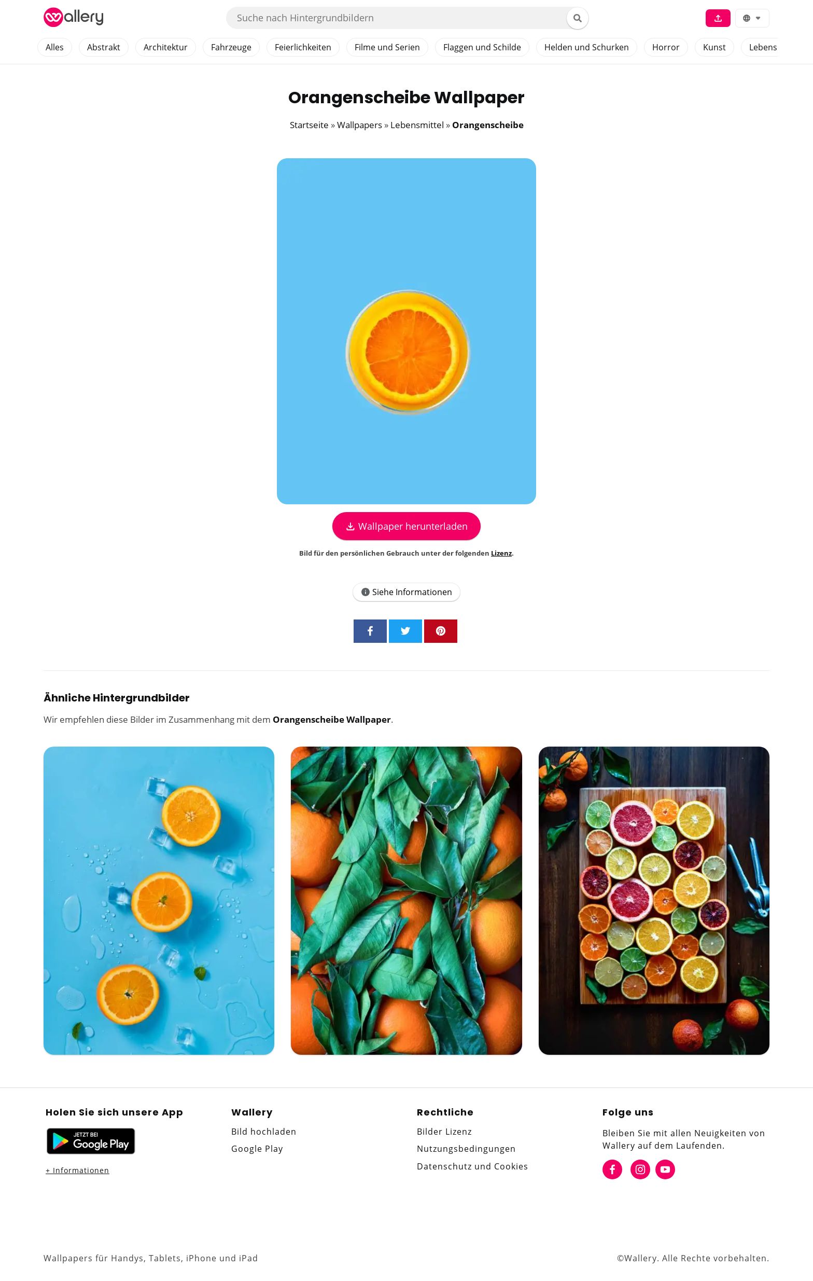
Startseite (309, 125)
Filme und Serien (387, 47)
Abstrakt (103, 47)
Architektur (166, 47)
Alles (55, 47)
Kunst (714, 47)
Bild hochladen (264, 1131)
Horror (666, 47)
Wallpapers (359, 125)
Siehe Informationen (406, 592)
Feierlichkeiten (303, 47)
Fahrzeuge (231, 47)
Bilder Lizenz (444, 1131)
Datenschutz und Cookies (472, 1166)
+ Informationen (77, 1170)
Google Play (257, 1148)
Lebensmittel (774, 47)
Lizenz (501, 553)
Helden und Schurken (586, 47)
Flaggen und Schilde (482, 47)
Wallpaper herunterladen (406, 526)
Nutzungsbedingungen (466, 1148)
